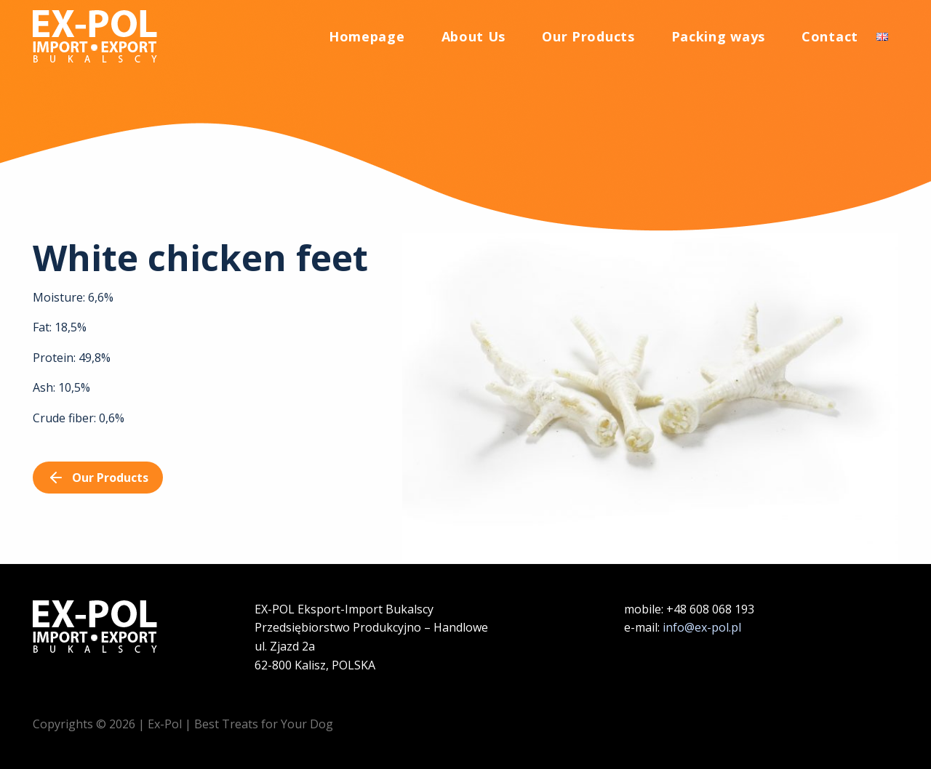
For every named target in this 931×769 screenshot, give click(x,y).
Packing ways (718, 39)
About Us (473, 39)
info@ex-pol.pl (702, 627)
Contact (830, 39)
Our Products (588, 39)
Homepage (367, 39)
